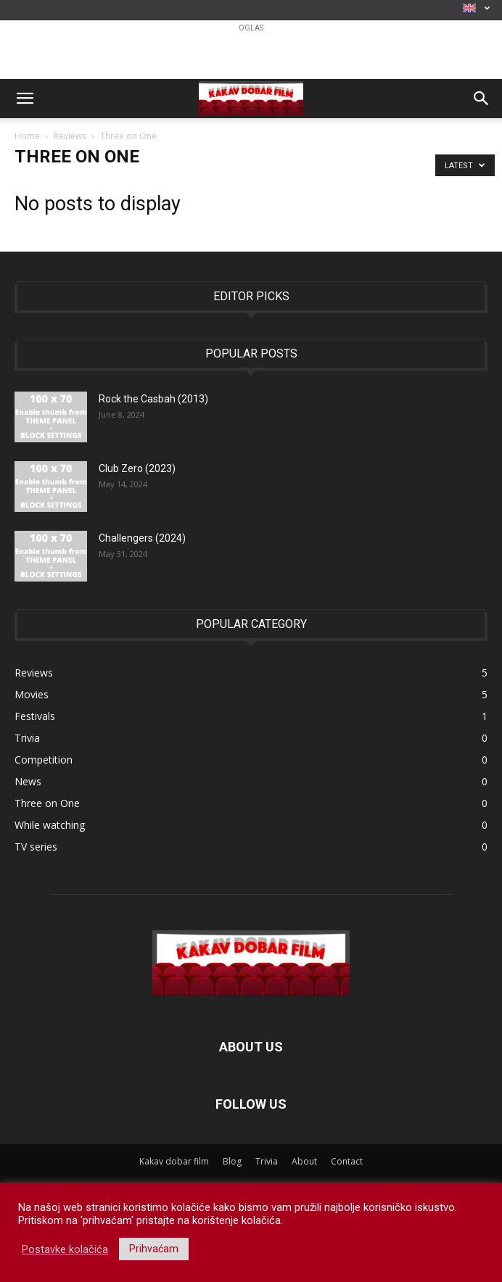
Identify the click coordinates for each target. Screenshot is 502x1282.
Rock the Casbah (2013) (153, 399)
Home (27, 136)
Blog (232, 1161)
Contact (347, 1161)
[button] (24, 98)
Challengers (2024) (142, 538)
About (304, 1161)
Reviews (70, 136)
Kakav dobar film (174, 1161)
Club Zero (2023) (137, 468)
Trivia (266, 1161)
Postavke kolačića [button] (65, 1249)
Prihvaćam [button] (153, 1248)
